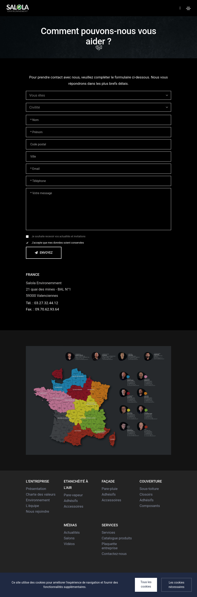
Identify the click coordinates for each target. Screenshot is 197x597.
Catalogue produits (117, 538)
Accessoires (73, 506)
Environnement (38, 500)
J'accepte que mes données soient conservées (58, 242)
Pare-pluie (109, 489)
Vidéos (69, 544)
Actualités (72, 532)
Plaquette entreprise (110, 546)
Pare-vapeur (73, 495)
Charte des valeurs (41, 494)
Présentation (36, 489)
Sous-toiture (149, 489)
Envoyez (39, 252)
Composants (150, 506)
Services (108, 532)
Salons (69, 538)
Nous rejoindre (37, 511)
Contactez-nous (114, 554)
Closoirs (146, 494)
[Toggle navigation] (188, 8)
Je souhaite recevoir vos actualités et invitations (58, 236)
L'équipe (32, 506)
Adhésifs (71, 501)
